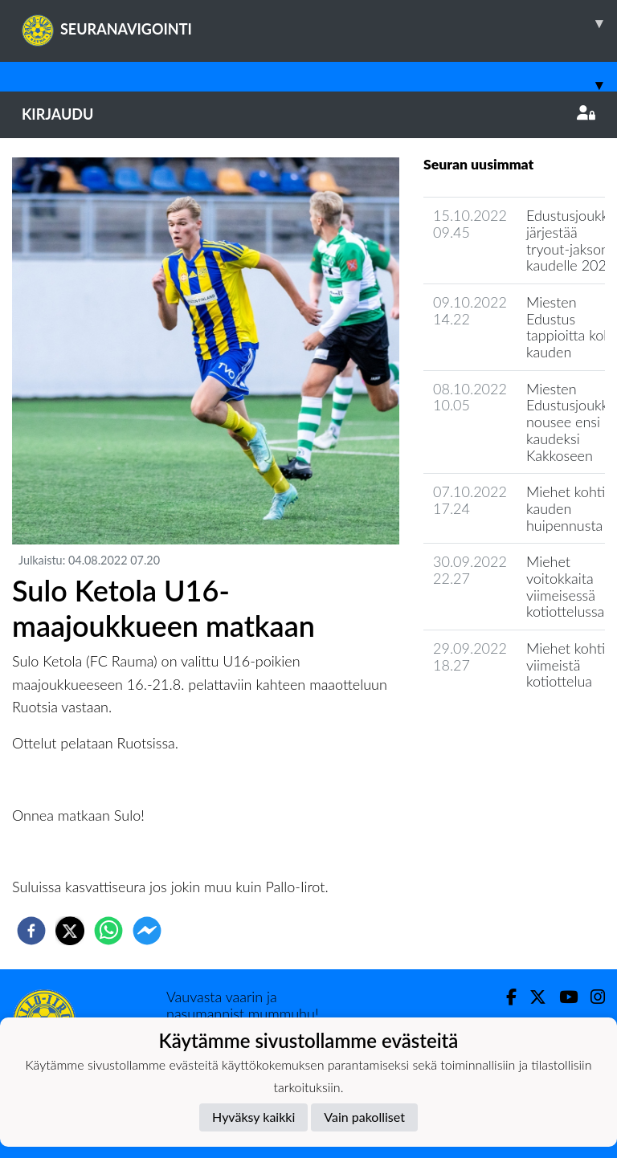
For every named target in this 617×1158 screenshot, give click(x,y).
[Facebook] (505, 997)
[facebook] (31, 930)
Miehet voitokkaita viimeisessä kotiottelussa (565, 586)
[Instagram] (591, 997)
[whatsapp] (108, 930)
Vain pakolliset (364, 1116)
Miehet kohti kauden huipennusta (565, 508)
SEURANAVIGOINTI (319, 23)
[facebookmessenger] (147, 930)
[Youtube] (562, 997)
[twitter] (69, 930)
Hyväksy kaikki (253, 1116)
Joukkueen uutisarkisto (505, 727)
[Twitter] (531, 997)
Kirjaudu (308, 114)
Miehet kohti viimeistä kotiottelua (565, 664)
